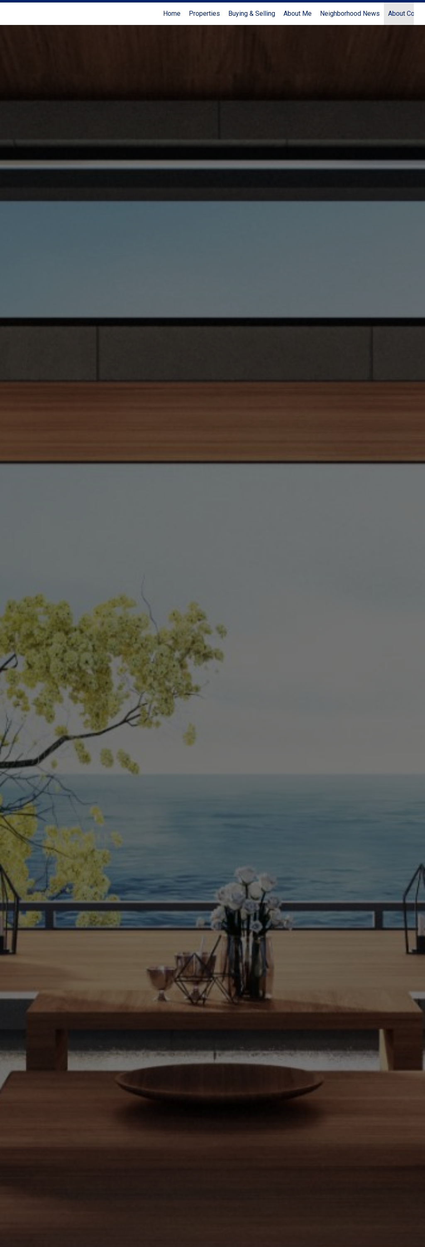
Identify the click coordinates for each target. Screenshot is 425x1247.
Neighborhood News (350, 13)
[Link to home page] (15, 13)
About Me (297, 13)
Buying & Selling (251, 13)
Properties (204, 13)
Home (172, 13)
